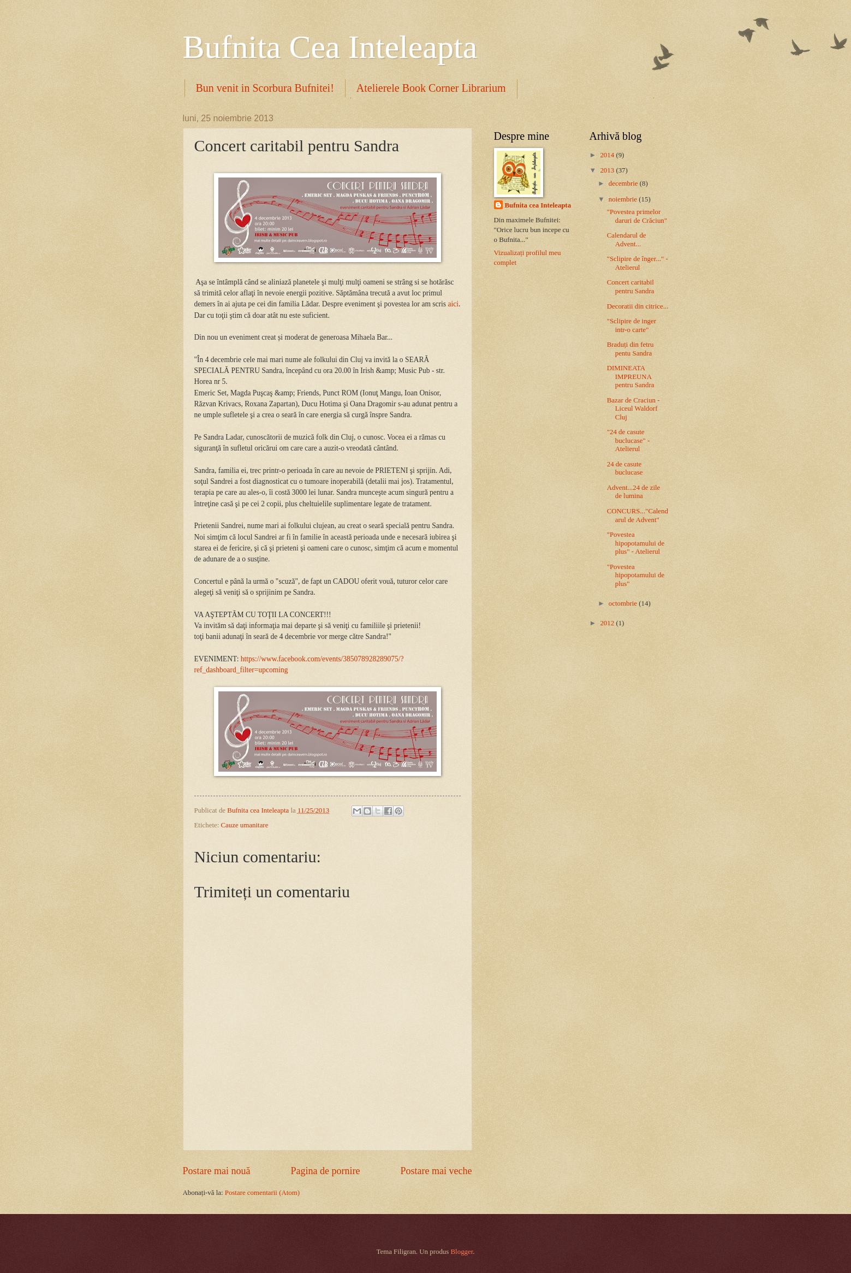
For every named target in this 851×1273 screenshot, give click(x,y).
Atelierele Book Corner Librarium (431, 88)
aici (452, 304)
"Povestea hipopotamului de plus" (635, 575)
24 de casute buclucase (625, 468)
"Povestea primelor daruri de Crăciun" (637, 216)
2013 (608, 170)
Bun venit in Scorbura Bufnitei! (265, 88)
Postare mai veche (436, 1170)
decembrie (624, 183)
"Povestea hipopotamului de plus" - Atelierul (635, 543)
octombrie (624, 603)
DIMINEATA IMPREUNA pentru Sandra (630, 376)
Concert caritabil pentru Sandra (630, 286)
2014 (608, 155)
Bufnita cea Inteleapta (538, 205)
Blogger (462, 1252)
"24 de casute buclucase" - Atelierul (628, 440)
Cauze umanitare (244, 825)
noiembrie (624, 199)
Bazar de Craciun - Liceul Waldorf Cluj (633, 408)
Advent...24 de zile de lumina (633, 492)
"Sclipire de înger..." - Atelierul (637, 263)
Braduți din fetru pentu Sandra (630, 349)
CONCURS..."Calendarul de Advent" (637, 515)
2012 (608, 623)
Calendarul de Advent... (626, 239)
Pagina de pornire (325, 1170)
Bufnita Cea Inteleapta (330, 47)
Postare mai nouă (217, 1170)
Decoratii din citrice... (638, 306)
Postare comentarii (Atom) (262, 1193)
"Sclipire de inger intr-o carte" (631, 325)
